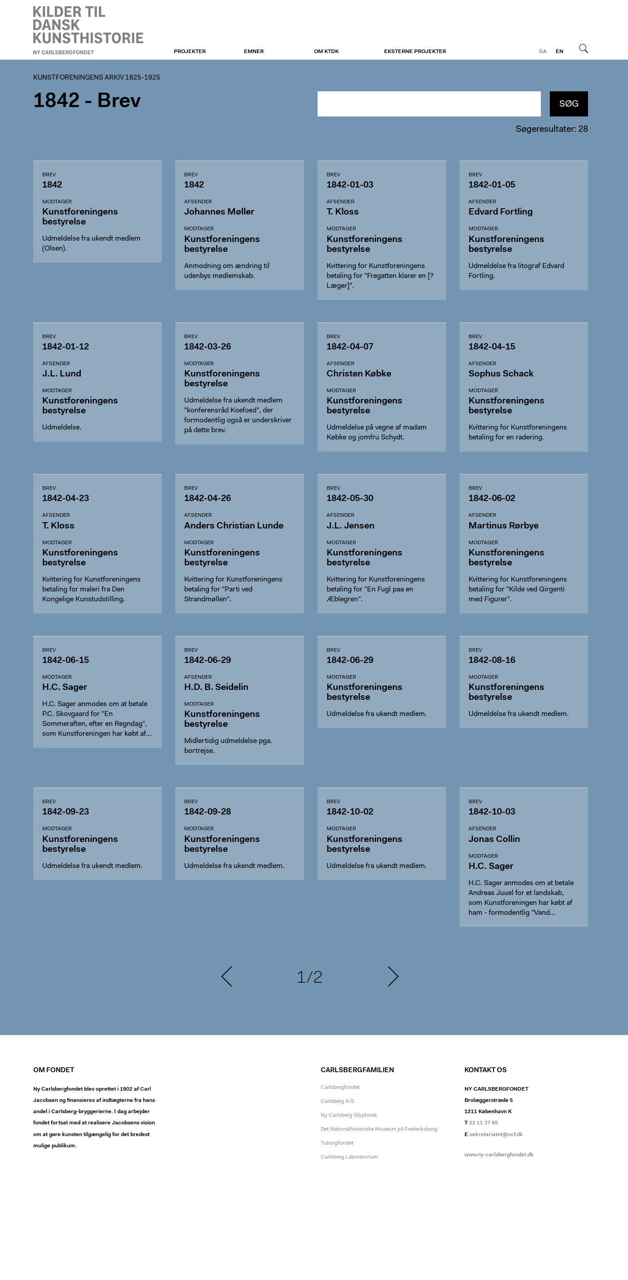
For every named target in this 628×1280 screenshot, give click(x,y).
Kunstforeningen (88, 30)
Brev (49, 175)
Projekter (190, 51)
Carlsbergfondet (340, 1087)
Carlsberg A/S (337, 1101)
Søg (583, 48)
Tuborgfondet (337, 1143)
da (543, 51)
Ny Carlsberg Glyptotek (349, 1115)
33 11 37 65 (483, 1123)
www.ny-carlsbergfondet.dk (499, 1155)
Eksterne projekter (415, 51)
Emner (254, 51)
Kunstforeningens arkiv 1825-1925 (96, 78)
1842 (56, 102)
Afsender (198, 202)
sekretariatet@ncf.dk (496, 1134)
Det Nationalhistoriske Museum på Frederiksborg (379, 1129)
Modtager (57, 202)
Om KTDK (326, 51)
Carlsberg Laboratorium (349, 1157)
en (559, 51)
